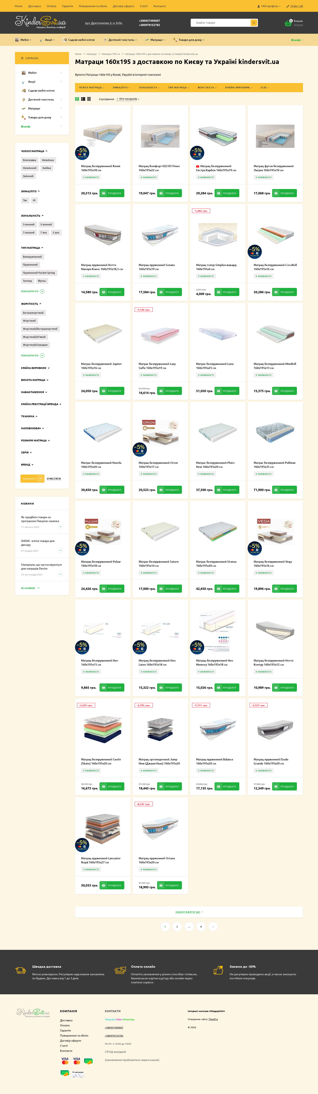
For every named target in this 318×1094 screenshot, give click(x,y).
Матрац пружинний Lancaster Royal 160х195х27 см (101, 860)
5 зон (56, 232)
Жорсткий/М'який (34, 336)
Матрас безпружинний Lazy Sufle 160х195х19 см (157, 366)
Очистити (54, 478)
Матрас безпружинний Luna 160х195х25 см (214, 366)
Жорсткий (29, 320)
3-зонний (28, 224)
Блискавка (29, 160)
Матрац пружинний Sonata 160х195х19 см (157, 267)
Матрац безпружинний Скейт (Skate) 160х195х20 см (101, 761)
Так (25, 200)
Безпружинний (32, 256)
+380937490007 (149, 20)
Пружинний (30, 264)
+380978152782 (149, 25)
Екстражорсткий (33, 312)
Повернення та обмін (93, 6)
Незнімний (30, 168)
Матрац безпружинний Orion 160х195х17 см (158, 465)
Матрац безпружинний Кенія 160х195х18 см (100, 168)
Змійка (46, 168)
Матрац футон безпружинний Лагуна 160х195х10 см (274, 168)
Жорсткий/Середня (35, 344)
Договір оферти (123, 6)
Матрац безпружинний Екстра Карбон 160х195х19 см (216, 168)
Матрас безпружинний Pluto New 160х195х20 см (215, 465)
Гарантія (67, 6)
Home (19, 6)
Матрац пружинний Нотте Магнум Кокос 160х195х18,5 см (102, 267)
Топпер (27, 280)
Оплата (51, 6)
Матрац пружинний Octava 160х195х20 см (157, 860)
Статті (144, 6)
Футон (42, 280)
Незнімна (48, 160)
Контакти (160, 6)
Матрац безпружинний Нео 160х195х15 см (99, 662)
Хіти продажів (126, 98)
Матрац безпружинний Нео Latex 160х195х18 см (157, 662)
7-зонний (28, 232)
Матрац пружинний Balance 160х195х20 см (214, 761)
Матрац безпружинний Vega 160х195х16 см (273, 564)
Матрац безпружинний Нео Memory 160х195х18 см (214, 662)
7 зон (43, 232)
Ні (34, 200)
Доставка (34, 6)
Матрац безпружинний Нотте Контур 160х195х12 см (273, 662)
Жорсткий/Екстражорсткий (40, 328)
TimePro (213, 1019)
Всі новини (30, 588)
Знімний (28, 176)
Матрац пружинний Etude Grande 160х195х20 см (271, 761)
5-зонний (46, 224)
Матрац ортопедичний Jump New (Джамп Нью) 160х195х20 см (159, 763)
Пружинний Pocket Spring (39, 272)
